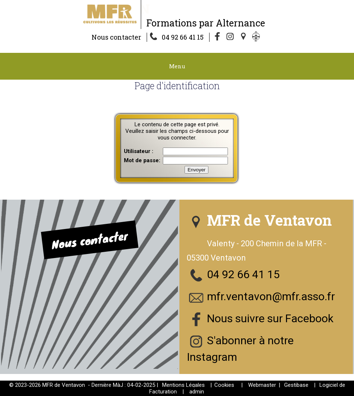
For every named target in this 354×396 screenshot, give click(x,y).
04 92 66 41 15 (183, 37)
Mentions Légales (183, 385)
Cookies (224, 385)
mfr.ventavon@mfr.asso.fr (271, 296)
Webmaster (262, 385)
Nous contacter (116, 37)
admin (196, 391)
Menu (177, 66)
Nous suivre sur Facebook (270, 318)
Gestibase (296, 385)
